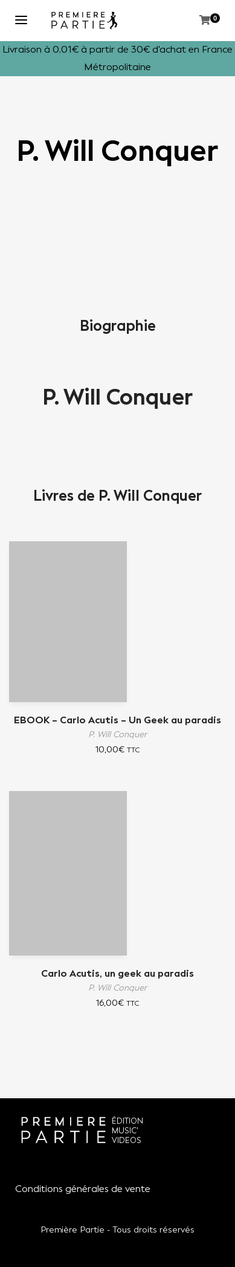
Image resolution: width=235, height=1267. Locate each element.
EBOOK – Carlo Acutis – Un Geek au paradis (117, 720)
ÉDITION (127, 1120)
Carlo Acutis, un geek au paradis (117, 973)
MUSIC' (125, 1130)
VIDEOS (126, 1140)
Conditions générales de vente (82, 1188)
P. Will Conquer (117, 397)
